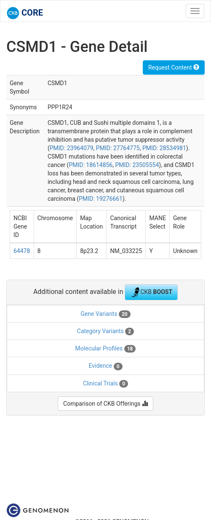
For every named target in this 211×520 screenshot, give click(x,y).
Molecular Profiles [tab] (105, 349)
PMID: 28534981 (164, 148)
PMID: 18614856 (90, 165)
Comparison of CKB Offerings (105, 403)
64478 (21, 251)
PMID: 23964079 (71, 148)
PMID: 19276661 (101, 198)
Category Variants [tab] (105, 331)
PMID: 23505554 (137, 165)
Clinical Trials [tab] (105, 384)
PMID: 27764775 (118, 148)
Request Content (173, 67)
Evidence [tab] (105, 366)
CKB (151, 292)
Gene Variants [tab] (105, 314)
